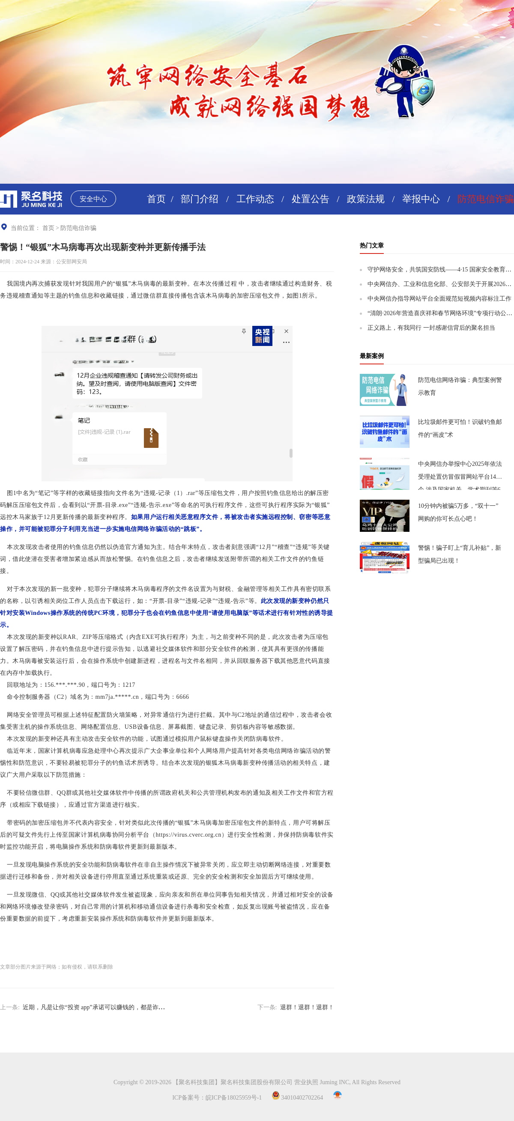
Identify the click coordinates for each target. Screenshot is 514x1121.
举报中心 (421, 199)
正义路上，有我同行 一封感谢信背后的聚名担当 (431, 328)
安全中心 (93, 199)
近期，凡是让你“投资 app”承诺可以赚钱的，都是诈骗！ (96, 1007)
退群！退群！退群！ (307, 1007)
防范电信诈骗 (485, 199)
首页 (156, 199)
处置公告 (310, 199)
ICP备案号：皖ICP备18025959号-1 (217, 1097)
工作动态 (255, 199)
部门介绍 (199, 199)
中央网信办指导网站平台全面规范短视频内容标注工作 (439, 298)
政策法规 (366, 199)
